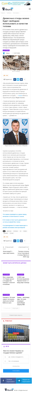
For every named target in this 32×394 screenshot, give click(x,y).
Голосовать (16, 371)
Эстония (11, 233)
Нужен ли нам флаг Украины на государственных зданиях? (16, 338)
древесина (9, 231)
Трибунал (16, 333)
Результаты (16, 366)
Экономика (6, 50)
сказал (20, 95)
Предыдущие (7, 308)
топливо (25, 231)
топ (20, 231)
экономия (6, 233)
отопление (15, 231)
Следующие (15, 308)
